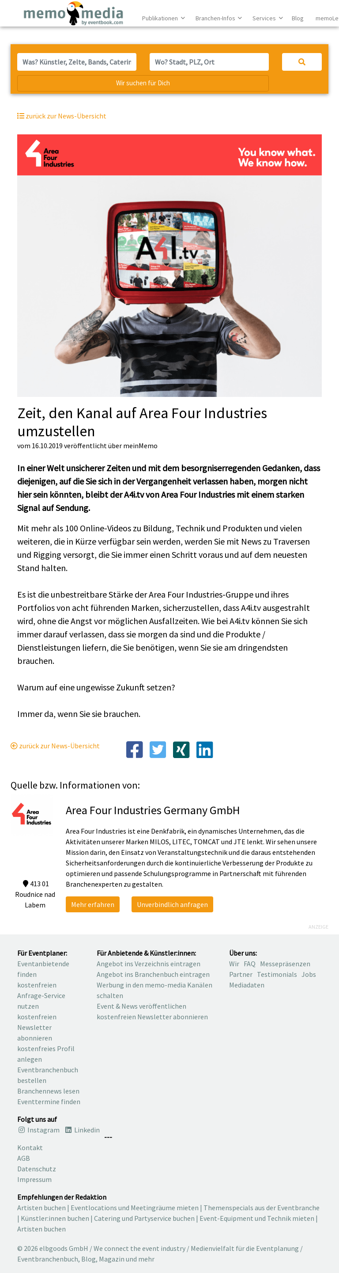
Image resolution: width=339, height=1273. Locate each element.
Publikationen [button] (160, 18)
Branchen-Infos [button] (216, 18)
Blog (298, 18)
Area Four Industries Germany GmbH (153, 810)
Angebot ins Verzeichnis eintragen (148, 963)
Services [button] (264, 18)
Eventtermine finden (48, 1101)
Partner (240, 974)
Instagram (38, 1129)
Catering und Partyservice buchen (144, 1218)
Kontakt (30, 1147)
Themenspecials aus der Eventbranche (261, 1207)
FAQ (250, 963)
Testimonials (277, 974)
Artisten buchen (41, 1207)
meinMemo (140, 445)
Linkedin (82, 1129)
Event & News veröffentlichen (141, 1006)
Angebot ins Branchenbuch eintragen (153, 974)
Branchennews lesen (48, 1090)
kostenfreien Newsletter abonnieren (36, 1027)
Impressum (34, 1179)
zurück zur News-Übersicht (55, 745)
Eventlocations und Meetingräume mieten (135, 1207)
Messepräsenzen (285, 963)
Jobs (308, 974)
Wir (234, 963)
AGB (23, 1158)
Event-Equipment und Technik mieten (257, 1218)
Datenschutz (36, 1168)
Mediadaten (246, 984)
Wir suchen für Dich (143, 83)
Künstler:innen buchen (55, 1218)
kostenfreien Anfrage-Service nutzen (41, 995)
